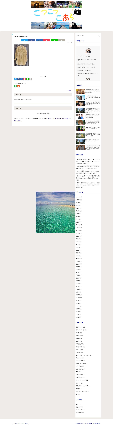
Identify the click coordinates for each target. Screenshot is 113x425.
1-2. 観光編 (79, 332)
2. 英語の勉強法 (80, 352)
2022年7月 (79, 205)
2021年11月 (79, 227)
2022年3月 (79, 216)
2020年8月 (79, 269)
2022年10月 (79, 199)
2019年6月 (79, 308)
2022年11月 (79, 197)
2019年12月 (79, 292)
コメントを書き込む (42, 113)
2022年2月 (79, 219)
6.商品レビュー (80, 388)
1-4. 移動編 (79, 338)
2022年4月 (79, 213)
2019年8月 (79, 303)
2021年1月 (79, 255)
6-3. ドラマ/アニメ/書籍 (82, 380)
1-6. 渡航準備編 (80, 344)
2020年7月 (79, 272)
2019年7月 (79, 306)
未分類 (78, 394)
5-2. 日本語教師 (80, 366)
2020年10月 (79, 264)
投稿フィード (79, 407)
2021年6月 (79, 241)
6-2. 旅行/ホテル (80, 377)
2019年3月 (79, 317)
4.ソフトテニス (80, 358)
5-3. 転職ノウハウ (80, 369)
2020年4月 (79, 280)
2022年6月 (79, 208)
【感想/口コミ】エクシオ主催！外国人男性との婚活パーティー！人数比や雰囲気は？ (87, 167)
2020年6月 (79, 275)
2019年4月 (79, 314)
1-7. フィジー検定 (80, 346)
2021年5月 (79, 244)
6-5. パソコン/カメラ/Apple (83, 386)
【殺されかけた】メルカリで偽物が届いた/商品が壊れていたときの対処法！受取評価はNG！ (87, 178)
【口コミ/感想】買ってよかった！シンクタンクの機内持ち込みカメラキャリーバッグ (87, 172)
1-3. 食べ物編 (79, 335)
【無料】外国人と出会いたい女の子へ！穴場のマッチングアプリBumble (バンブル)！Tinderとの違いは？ (88, 185)
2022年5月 (79, 211)
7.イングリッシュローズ (82, 391)
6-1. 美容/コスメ (80, 374)
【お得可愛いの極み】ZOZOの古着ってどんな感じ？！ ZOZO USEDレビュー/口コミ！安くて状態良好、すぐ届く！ (88, 161)
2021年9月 (79, 233)
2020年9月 (79, 266)
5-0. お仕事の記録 (80, 360)
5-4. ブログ (79, 372)
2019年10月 (79, 297)
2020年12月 (79, 258)
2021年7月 (79, 239)
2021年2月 (79, 253)
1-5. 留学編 (79, 341)
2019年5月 (79, 311)
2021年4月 (79, 247)
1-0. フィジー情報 (80, 327)
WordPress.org (80, 412)
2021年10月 (79, 230)
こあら (88, 54)
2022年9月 (79, 202)
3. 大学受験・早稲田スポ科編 (83, 355)
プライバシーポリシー (18, 423)
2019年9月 (79, 300)
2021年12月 (79, 225)
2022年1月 (79, 222)
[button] (99, 36)
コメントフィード (80, 409)
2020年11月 (79, 261)
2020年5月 (79, 278)
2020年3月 (79, 283)
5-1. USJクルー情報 (81, 363)
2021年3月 (79, 250)
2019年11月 (79, 294)
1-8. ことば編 (79, 349)
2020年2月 (79, 286)
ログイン (78, 404)
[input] (88, 36)
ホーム (26, 423)
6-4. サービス (79, 383)
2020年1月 (79, 289)
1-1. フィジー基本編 (81, 330)
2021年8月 (79, 236)
